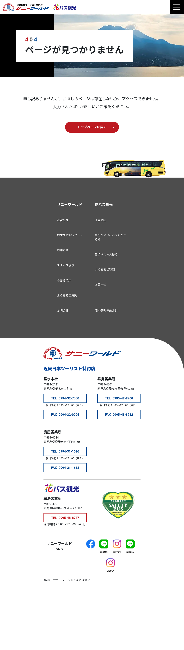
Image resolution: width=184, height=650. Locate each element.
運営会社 (62, 220)
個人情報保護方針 (106, 310)
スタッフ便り (65, 265)
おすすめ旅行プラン (70, 235)
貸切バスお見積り (106, 254)
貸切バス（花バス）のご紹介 (110, 237)
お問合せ (62, 310)
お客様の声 (64, 280)
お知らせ (62, 250)
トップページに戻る (92, 127)
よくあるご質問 (67, 295)
